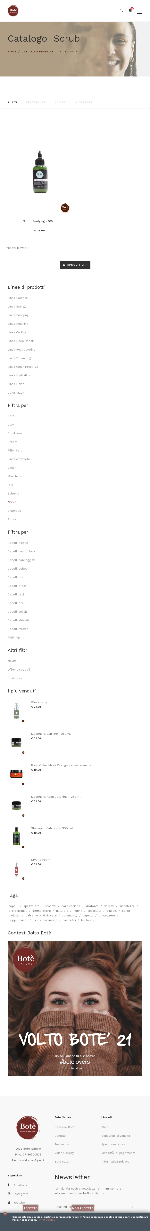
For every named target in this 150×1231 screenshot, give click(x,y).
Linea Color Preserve (23, 366)
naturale (62, 910)
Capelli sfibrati (18, 620)
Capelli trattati (18, 628)
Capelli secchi (17, 611)
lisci (35, 920)
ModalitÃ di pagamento (118, 1153)
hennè (77, 910)
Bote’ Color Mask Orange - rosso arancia (61, 765)
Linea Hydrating (19, 375)
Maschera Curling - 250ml (51, 733)
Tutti (12, 102)
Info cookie (47, 1219)
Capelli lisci (16, 594)
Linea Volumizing (19, 358)
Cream (12, 441)
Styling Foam (41, 859)
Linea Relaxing (18, 323)
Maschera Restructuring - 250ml (55, 796)
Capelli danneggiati (21, 560)
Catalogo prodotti (38, 51)
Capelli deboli (17, 568)
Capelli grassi (17, 585)
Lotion (12, 467)
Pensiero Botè (64, 1127)
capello (88, 915)
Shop (105, 1127)
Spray (12, 519)
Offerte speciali (19, 669)
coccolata (94, 910)
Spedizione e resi (113, 1144)
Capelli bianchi (18, 542)
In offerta (83, 102)
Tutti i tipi (14, 637)
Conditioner (16, 433)
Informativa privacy (115, 1161)
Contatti (60, 1135)
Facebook (17, 1185)
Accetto (30, 1208)
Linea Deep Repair (21, 341)
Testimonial (62, 1144)
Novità (60, 102)
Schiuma (13, 493)
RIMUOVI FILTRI (75, 264)
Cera (11, 416)
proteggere (107, 915)
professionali (18, 910)
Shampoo (14, 510)
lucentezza (127, 906)
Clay (11, 424)
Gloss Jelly (39, 702)
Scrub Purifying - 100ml (39, 221)
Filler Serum (16, 450)
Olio (10, 484)
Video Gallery (64, 1153)
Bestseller (36, 102)
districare (50, 915)
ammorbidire (41, 910)
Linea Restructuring (21, 349)
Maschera (15, 476)
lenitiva (86, 920)
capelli (13, 906)
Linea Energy (17, 306)
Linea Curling (17, 332)
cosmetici (69, 920)
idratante (92, 906)
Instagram (18, 1194)
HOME (12, 51)
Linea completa (19, 459)
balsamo (31, 915)
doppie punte (18, 920)
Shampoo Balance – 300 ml (52, 828)
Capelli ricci (16, 603)
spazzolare (31, 906)
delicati (109, 906)
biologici (14, 915)
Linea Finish (16, 384)
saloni (126, 910)
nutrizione (50, 920)
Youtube (16, 1202)
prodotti (50, 906)
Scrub (69, 51)
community (69, 915)
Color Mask (16, 392)
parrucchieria (70, 906)
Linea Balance (18, 297)
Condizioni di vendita (115, 1135)
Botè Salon (62, 1161)
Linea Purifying (18, 315)
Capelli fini (15, 577)
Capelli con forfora (21, 551)
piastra (112, 910)
